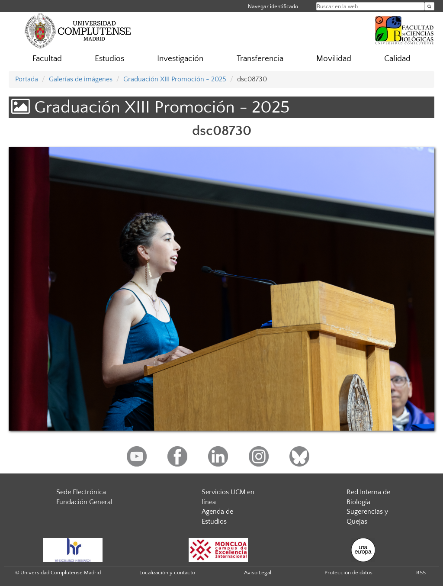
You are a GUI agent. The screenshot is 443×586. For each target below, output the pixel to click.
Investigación (180, 58)
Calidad (397, 58)
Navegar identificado (273, 6)
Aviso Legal (257, 573)
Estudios (109, 58)
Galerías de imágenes (80, 79)
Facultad (47, 58)
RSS (421, 573)
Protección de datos (348, 573)
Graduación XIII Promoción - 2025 (174, 79)
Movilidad (333, 58)
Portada (26, 79)
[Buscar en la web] (429, 6)
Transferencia (260, 58)
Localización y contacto (167, 573)
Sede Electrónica (81, 492)
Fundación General (84, 502)
